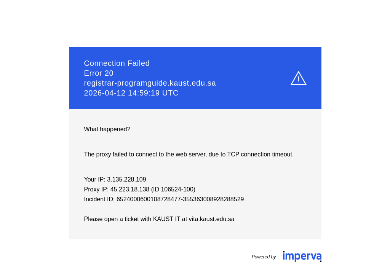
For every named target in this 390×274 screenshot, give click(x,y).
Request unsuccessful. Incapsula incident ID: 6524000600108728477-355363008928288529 (195, 137)
